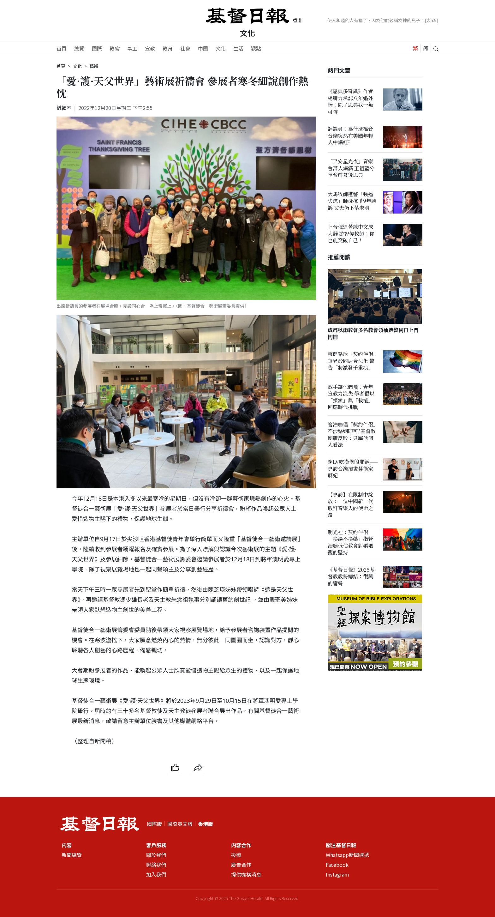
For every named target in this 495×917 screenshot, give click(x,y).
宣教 (150, 48)
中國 (203, 48)
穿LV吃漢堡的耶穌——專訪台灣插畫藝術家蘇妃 (353, 468)
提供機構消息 (246, 874)
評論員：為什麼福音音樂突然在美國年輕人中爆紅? (350, 135)
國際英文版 (180, 823)
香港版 (205, 823)
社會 (185, 48)
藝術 (93, 66)
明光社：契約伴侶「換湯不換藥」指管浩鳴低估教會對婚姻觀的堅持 (350, 542)
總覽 (79, 48)
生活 (238, 48)
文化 (247, 32)
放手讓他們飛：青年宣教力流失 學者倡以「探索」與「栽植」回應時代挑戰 (351, 397)
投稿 (236, 855)
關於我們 (156, 855)
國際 (97, 48)
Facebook (337, 864)
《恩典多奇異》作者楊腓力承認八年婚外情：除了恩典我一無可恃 (350, 101)
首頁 (62, 48)
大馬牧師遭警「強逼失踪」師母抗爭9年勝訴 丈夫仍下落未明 (352, 200)
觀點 (256, 48)
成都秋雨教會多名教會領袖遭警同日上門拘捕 (373, 334)
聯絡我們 (156, 864)
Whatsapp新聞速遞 (347, 855)
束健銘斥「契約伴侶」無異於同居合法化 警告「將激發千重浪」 (352, 361)
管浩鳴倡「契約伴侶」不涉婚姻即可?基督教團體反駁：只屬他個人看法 (352, 434)
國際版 (154, 823)
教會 (115, 48)
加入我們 (156, 874)
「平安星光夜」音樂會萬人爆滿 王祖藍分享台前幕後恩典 (351, 168)
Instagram (337, 874)
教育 (168, 48)
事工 (132, 48)
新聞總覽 (72, 855)
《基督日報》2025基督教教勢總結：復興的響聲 (351, 576)
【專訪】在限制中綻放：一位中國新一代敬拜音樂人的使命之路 (350, 504)
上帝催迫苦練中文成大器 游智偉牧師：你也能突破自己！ (351, 233)
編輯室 (64, 108)
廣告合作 (241, 864)
